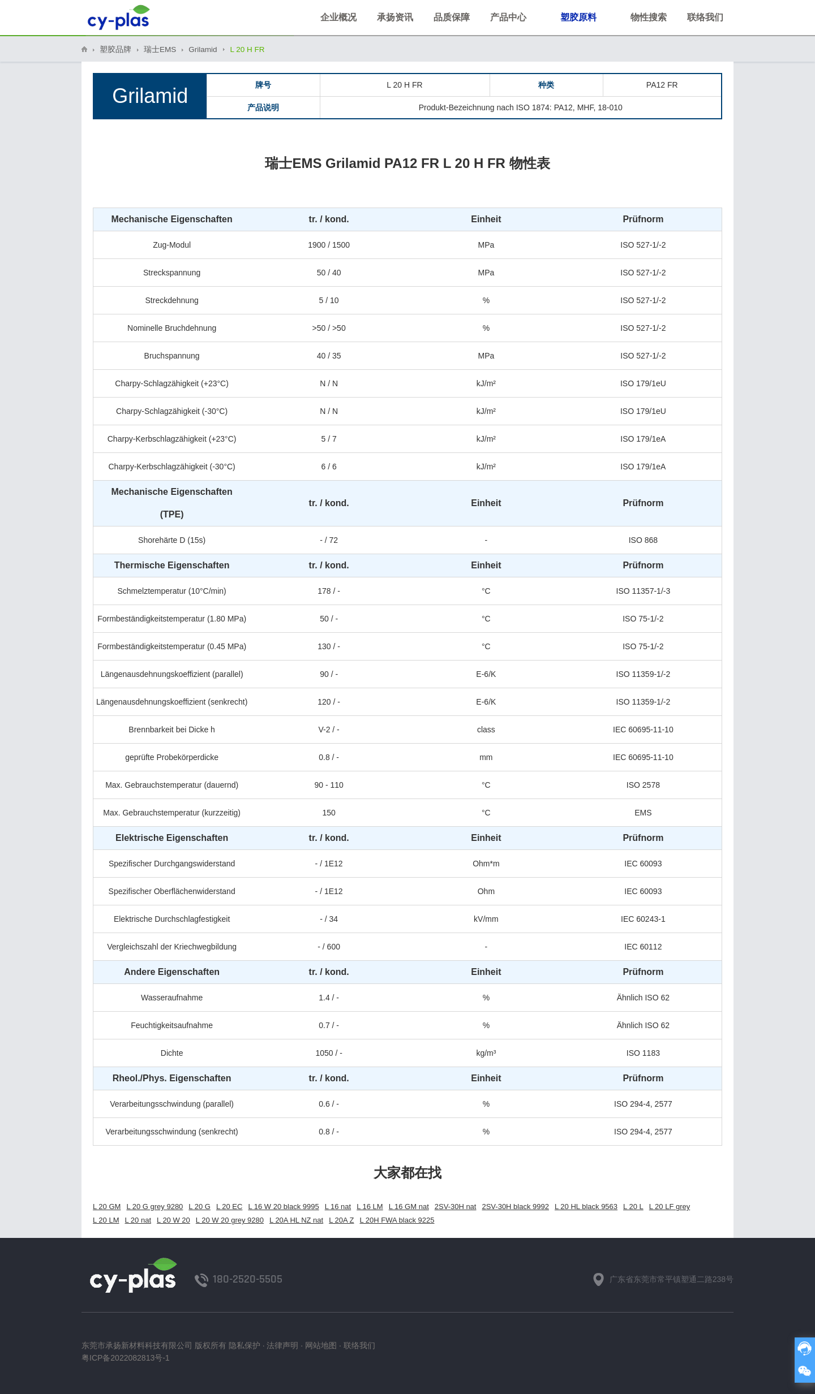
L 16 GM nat (409, 1206)
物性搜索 (648, 17)
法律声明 (282, 1345)
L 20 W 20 (173, 1220)
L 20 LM (106, 1220)
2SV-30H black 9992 (515, 1206)
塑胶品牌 (115, 49)
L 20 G (199, 1206)
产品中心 (515, 16)
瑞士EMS (160, 49)
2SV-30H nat (456, 1206)
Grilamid (202, 49)
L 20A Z (341, 1220)
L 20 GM (107, 1206)
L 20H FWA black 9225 (397, 1220)
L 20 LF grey (669, 1206)
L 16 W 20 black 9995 (283, 1206)
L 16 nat (338, 1206)
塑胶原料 (585, 16)
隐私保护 (244, 1345)
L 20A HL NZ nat (296, 1220)
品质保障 (452, 17)
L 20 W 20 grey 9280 (230, 1220)
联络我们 (705, 17)
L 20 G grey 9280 (154, 1206)
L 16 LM (370, 1206)
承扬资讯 (395, 17)
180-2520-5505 (247, 1279)
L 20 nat (138, 1220)
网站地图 (321, 1345)
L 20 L (633, 1206)
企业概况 (338, 17)
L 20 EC (229, 1206)
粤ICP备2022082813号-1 (126, 1357)
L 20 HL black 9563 (586, 1206)
